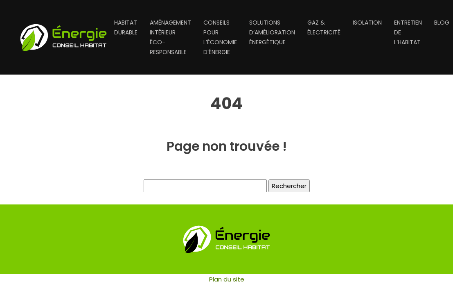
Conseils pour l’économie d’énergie (220, 37)
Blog (441, 22)
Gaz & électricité (323, 27)
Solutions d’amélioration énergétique (272, 32)
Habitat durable (125, 27)
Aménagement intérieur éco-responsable (170, 37)
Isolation (367, 22)
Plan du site (226, 279)
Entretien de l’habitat (408, 32)
